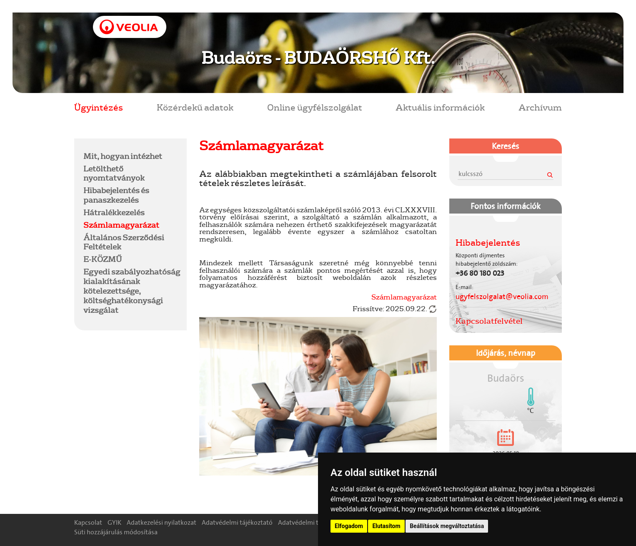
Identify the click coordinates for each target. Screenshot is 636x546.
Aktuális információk (440, 107)
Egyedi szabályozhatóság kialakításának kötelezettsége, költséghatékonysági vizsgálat (131, 290)
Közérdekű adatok (195, 107)
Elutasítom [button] (386, 526)
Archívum (540, 107)
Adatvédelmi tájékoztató (237, 522)
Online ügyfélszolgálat (314, 107)
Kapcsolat (88, 522)
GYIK (114, 522)
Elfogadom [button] (349, 526)
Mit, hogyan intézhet (122, 156)
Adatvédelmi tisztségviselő (316, 522)
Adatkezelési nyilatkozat (161, 522)
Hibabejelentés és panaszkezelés (116, 195)
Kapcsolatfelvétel (489, 321)
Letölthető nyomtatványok (114, 173)
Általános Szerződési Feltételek (123, 242)
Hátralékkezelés (114, 212)
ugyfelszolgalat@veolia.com (502, 297)
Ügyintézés (98, 107)
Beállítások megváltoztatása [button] (447, 526)
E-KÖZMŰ (102, 259)
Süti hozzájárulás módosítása (116, 532)
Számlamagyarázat (121, 225)
